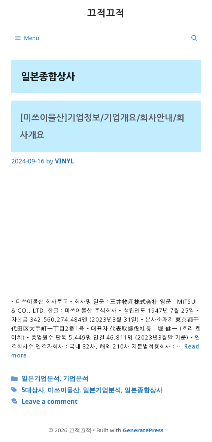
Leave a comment (49, 401)
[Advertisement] (106, 231)
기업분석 (75, 378)
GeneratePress (143, 430)
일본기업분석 (40, 378)
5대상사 (32, 390)
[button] (194, 38)
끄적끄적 (106, 13)
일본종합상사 (143, 390)
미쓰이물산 (63, 390)
